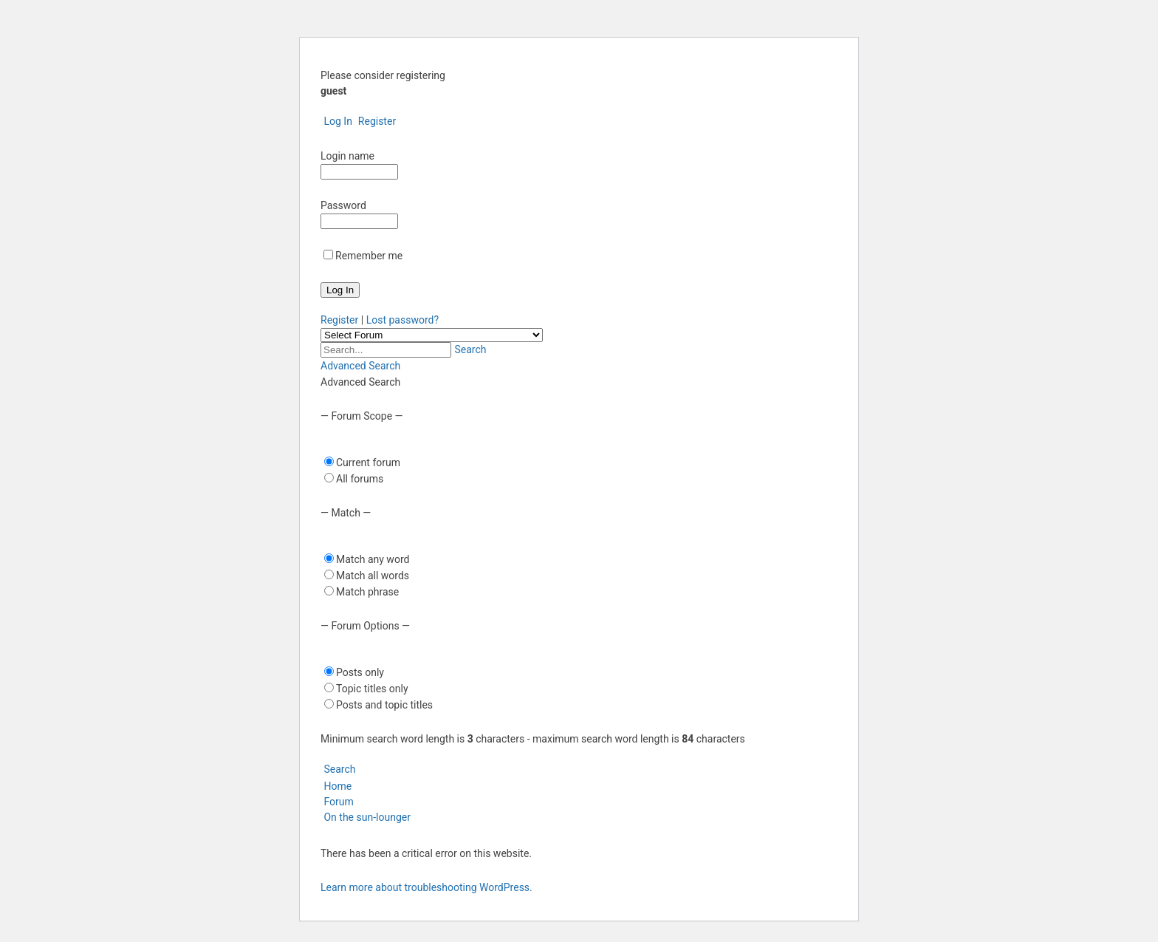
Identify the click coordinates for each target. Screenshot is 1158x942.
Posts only (360, 672)
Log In (336, 121)
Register (375, 121)
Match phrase (367, 592)
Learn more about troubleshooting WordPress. (426, 887)
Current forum (368, 462)
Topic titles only (372, 688)
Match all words (372, 575)
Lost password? (402, 320)
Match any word (372, 559)
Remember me (368, 256)
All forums (359, 479)
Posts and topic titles (384, 705)
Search (468, 349)
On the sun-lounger (366, 817)
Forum (337, 802)
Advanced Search (360, 366)
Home (336, 786)
